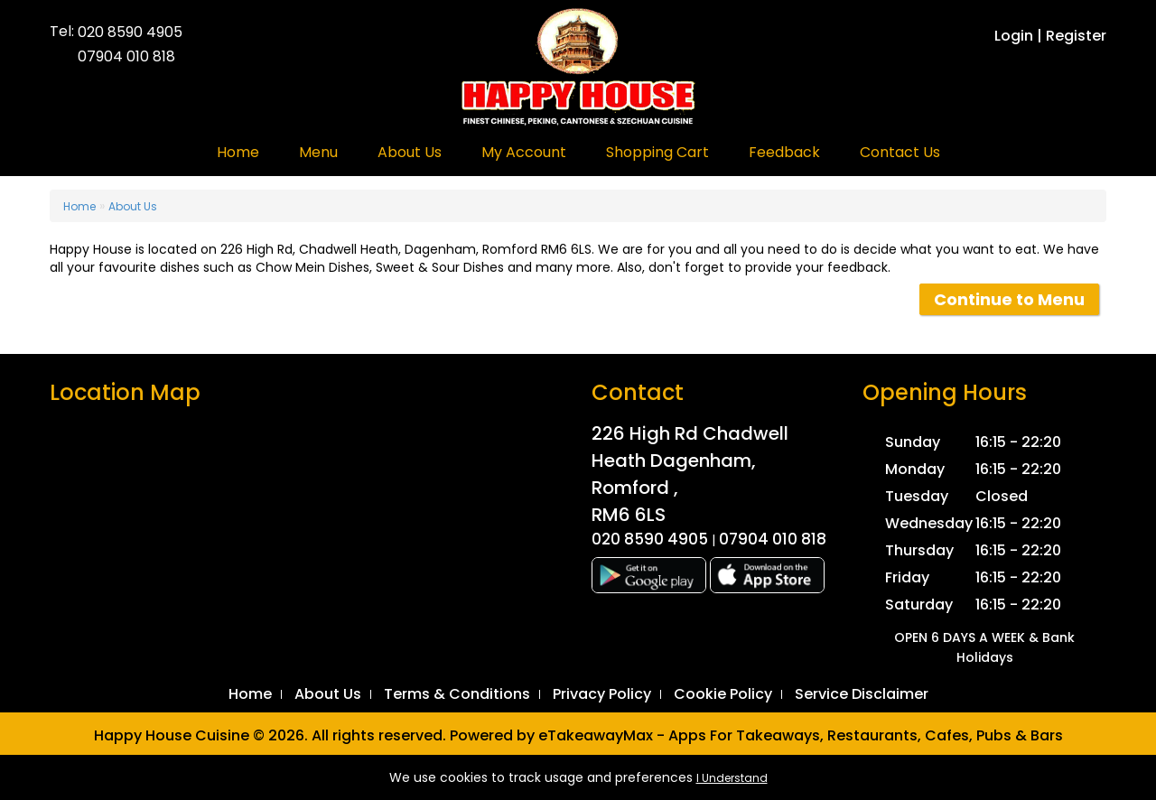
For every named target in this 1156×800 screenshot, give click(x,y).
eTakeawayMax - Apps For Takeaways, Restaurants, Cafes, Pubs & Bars (800, 735)
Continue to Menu (1009, 299)
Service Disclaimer (861, 694)
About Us (410, 152)
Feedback (784, 152)
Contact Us (900, 152)
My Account (523, 152)
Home (238, 152)
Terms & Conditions (457, 694)
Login (1013, 35)
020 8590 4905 (130, 32)
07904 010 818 (126, 57)
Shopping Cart (657, 152)
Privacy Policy (602, 694)
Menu (318, 152)
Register (1076, 35)
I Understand (732, 778)
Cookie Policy (723, 694)
